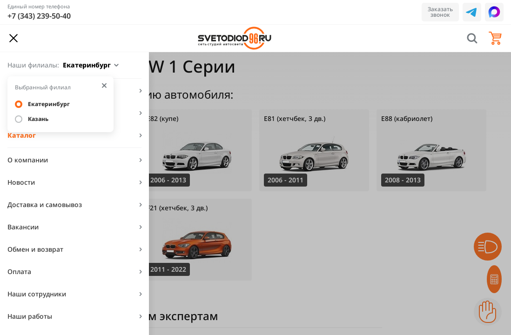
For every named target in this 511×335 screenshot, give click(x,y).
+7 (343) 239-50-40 (39, 16)
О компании (27, 159)
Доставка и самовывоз (44, 204)
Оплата (19, 271)
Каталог (21, 135)
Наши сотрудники (36, 293)
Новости (21, 182)
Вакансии (23, 226)
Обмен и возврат (35, 249)
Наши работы (29, 316)
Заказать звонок (440, 12)
